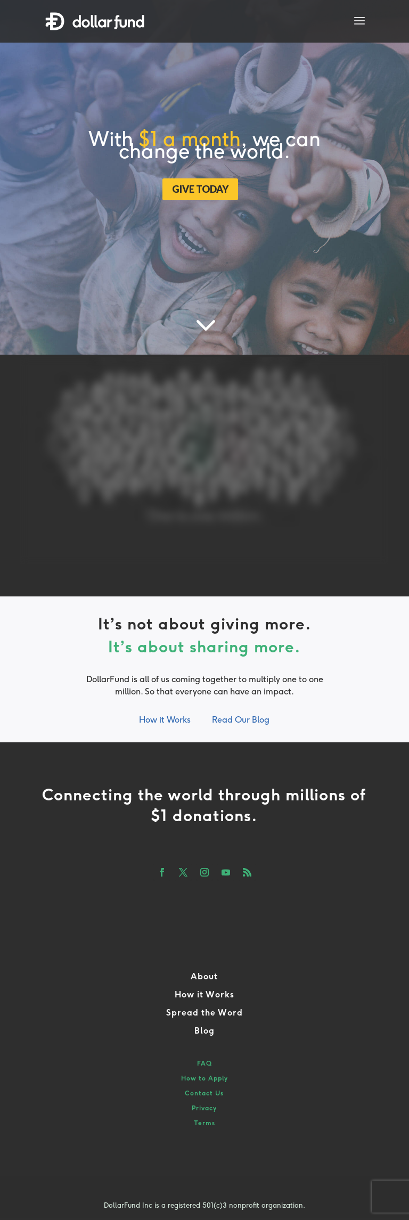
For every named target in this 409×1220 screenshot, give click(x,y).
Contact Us (204, 1093)
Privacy (204, 1108)
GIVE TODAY (200, 189)
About (204, 976)
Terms (204, 1123)
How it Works (165, 720)
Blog (204, 1031)
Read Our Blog (240, 720)
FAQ (204, 1063)
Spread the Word (204, 1013)
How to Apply (204, 1078)
